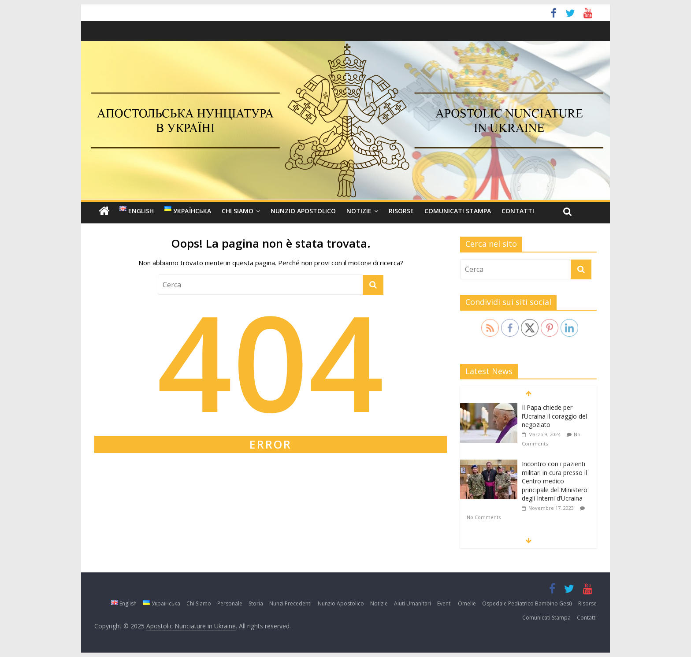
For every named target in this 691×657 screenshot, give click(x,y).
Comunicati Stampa (457, 211)
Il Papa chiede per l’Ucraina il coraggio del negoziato (554, 416)
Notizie (359, 211)
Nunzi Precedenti (290, 603)
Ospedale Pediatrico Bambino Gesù (527, 603)
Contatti (518, 211)
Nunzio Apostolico (303, 211)
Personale (229, 603)
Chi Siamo (237, 211)
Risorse (401, 211)
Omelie (467, 603)
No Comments (484, 517)
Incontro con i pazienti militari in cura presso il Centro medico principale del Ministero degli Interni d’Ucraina (554, 481)
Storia (256, 603)
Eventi (444, 603)
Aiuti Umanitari (412, 603)
